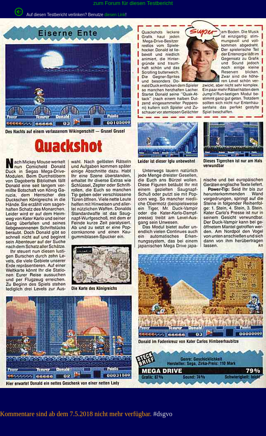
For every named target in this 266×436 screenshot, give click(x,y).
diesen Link (115, 14)
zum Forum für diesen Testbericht (133, 3)
